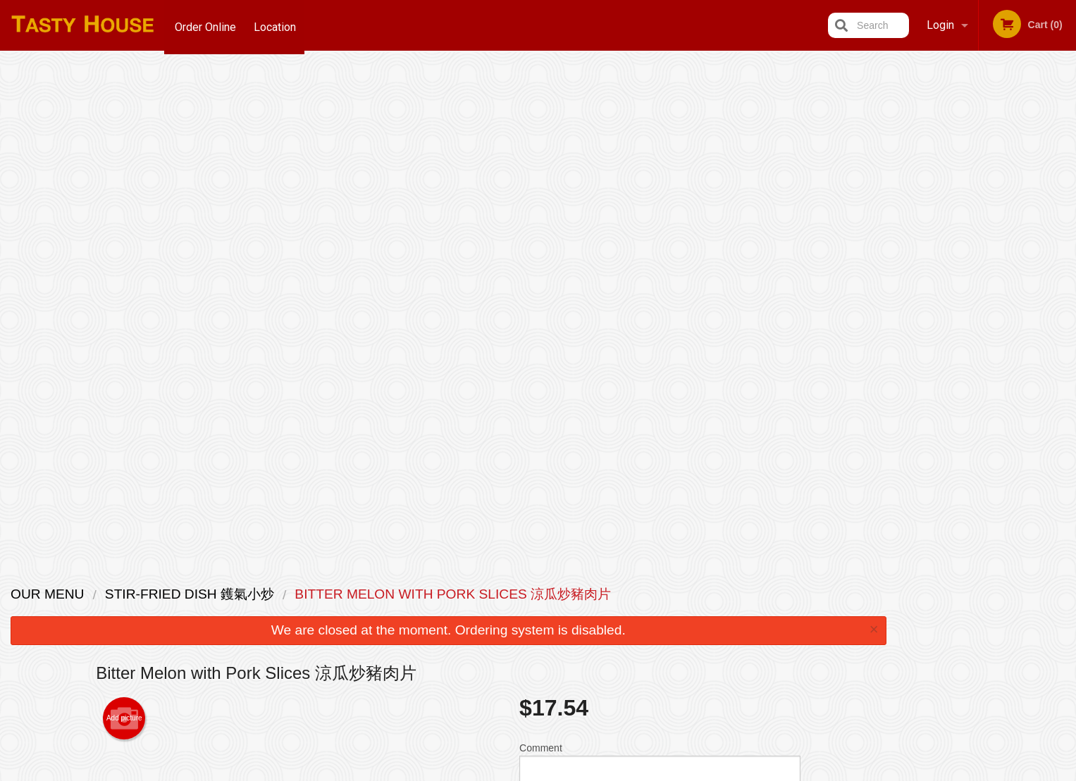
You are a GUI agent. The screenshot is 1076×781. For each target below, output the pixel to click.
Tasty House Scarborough (283, 575)
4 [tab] (1008, 319)
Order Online (205, 25)
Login (940, 25)
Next (1065, 211)
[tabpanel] (986, 194)
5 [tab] (1029, 319)
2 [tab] (965, 319)
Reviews (624, 593)
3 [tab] (986, 319)
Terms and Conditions (651, 611)
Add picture (124, 218)
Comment (659, 266)
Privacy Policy (635, 628)
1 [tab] (944, 319)
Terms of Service (561, 772)
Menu (501, 593)
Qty (562, 323)
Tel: (767, 628)
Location (277, 25)
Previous (908, 211)
